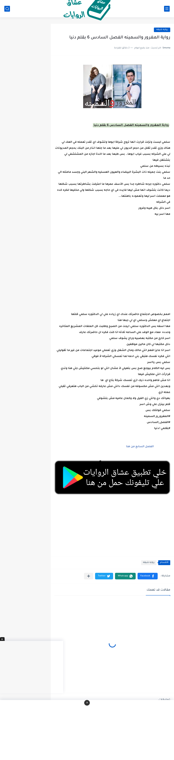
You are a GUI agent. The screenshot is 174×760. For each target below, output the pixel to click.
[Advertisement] (112, 270)
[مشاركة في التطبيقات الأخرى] (88, 576)
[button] (148, 576)
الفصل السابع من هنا (140, 446)
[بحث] (7, 9)
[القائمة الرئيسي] (167, 9)
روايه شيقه (162, 30)
